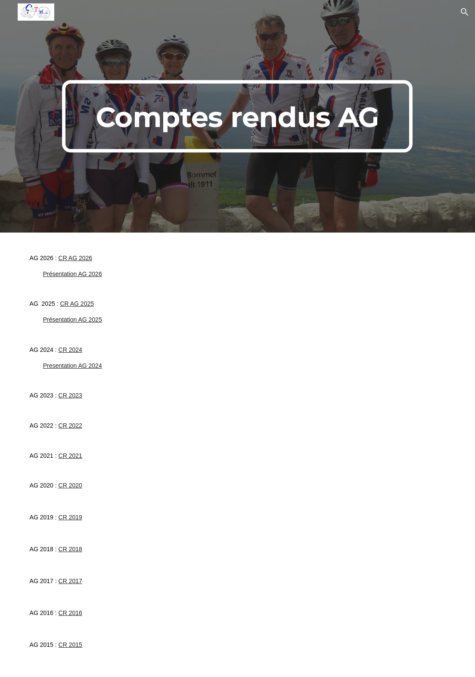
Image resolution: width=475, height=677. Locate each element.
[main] (237, 116)
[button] (464, 12)
